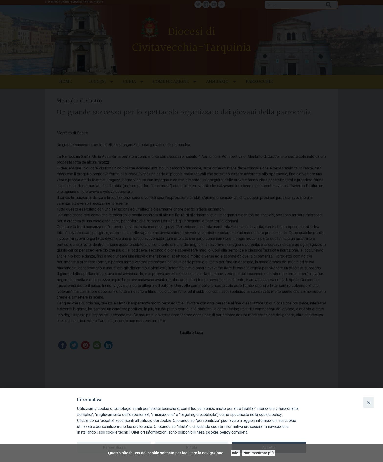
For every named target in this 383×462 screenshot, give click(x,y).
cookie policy (218, 432)
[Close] (368, 402)
